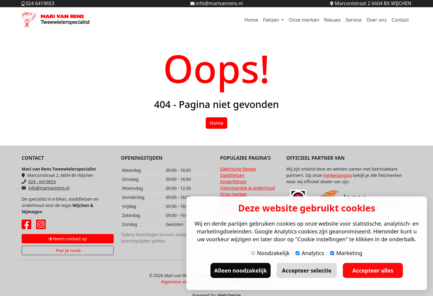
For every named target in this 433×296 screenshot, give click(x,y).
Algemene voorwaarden (184, 282)
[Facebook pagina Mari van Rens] (26, 224)
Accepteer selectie (306, 270)
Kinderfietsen (233, 181)
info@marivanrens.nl (45, 188)
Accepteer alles (372, 270)
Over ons (376, 20)
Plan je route (68, 250)
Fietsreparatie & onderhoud (247, 188)
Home (251, 20)
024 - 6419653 (39, 181)
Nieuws (332, 20)
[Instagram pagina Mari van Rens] (41, 224)
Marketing (346, 253)
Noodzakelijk (270, 253)
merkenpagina (337, 175)
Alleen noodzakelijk (240, 270)
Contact (400, 20)
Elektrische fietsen (238, 169)
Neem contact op (67, 239)
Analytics (310, 253)
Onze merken (304, 20)
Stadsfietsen (232, 175)
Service (353, 20)
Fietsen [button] (271, 20)
